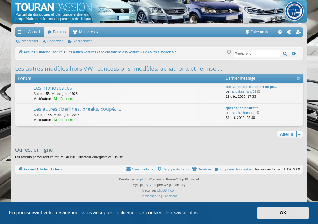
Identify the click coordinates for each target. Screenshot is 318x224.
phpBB (144, 179)
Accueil (34, 32)
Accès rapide (20, 33)
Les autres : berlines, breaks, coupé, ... (77, 108)
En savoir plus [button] (182, 212)
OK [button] (283, 212)
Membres (87, 32)
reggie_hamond (243, 112)
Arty (148, 185)
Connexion (55, 41)
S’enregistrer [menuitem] (300, 33)
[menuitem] (258, 32)
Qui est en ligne (34, 149)
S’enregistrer (82, 41)
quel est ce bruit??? (242, 108)
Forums (59, 32)
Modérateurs (63, 98)
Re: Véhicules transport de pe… (251, 87)
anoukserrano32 (244, 91)
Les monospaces (53, 87)
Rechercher (29, 41)
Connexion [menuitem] (290, 33)
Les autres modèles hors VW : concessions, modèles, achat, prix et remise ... (118, 68)
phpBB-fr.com (166, 190)
